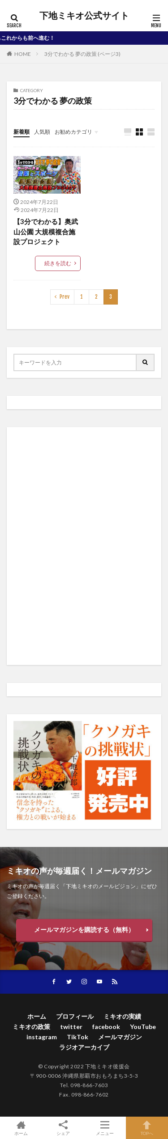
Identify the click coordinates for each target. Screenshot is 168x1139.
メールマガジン (120, 1037)
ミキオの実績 (122, 1016)
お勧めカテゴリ (73, 131)
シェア (63, 1128)
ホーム (36, 1016)
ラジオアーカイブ (84, 1047)
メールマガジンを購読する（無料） (84, 929)
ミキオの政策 (31, 1026)
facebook (106, 1026)
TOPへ (147, 1127)
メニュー (105, 1127)
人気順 (42, 131)
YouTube (143, 1026)
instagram (41, 1037)
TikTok (77, 1037)
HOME (22, 54)
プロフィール (75, 1016)
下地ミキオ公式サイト (84, 15)
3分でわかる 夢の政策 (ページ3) (82, 54)
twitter (71, 1026)
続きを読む (57, 263)
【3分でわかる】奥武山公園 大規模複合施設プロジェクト (45, 231)
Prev (64, 296)
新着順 (21, 131)
